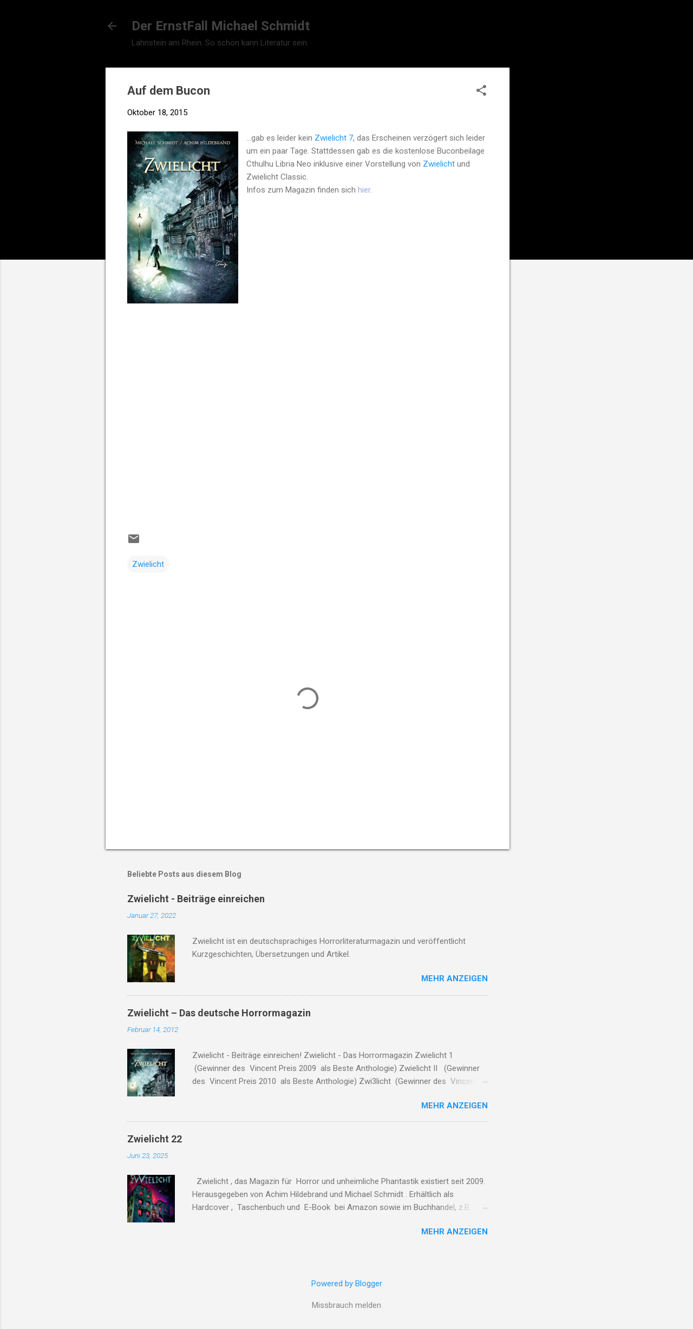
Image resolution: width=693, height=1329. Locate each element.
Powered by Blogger (346, 1283)
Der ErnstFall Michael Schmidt (221, 26)
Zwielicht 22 (154, 1139)
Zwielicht (439, 164)
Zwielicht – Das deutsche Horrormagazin (219, 1013)
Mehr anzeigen (454, 978)
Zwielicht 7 (334, 138)
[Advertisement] (552, 230)
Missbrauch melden (346, 1305)
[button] (481, 91)
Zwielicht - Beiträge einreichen (196, 898)
